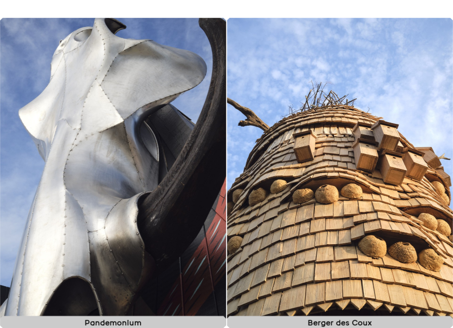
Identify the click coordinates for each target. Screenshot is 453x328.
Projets (359, 11)
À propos (417, 11)
